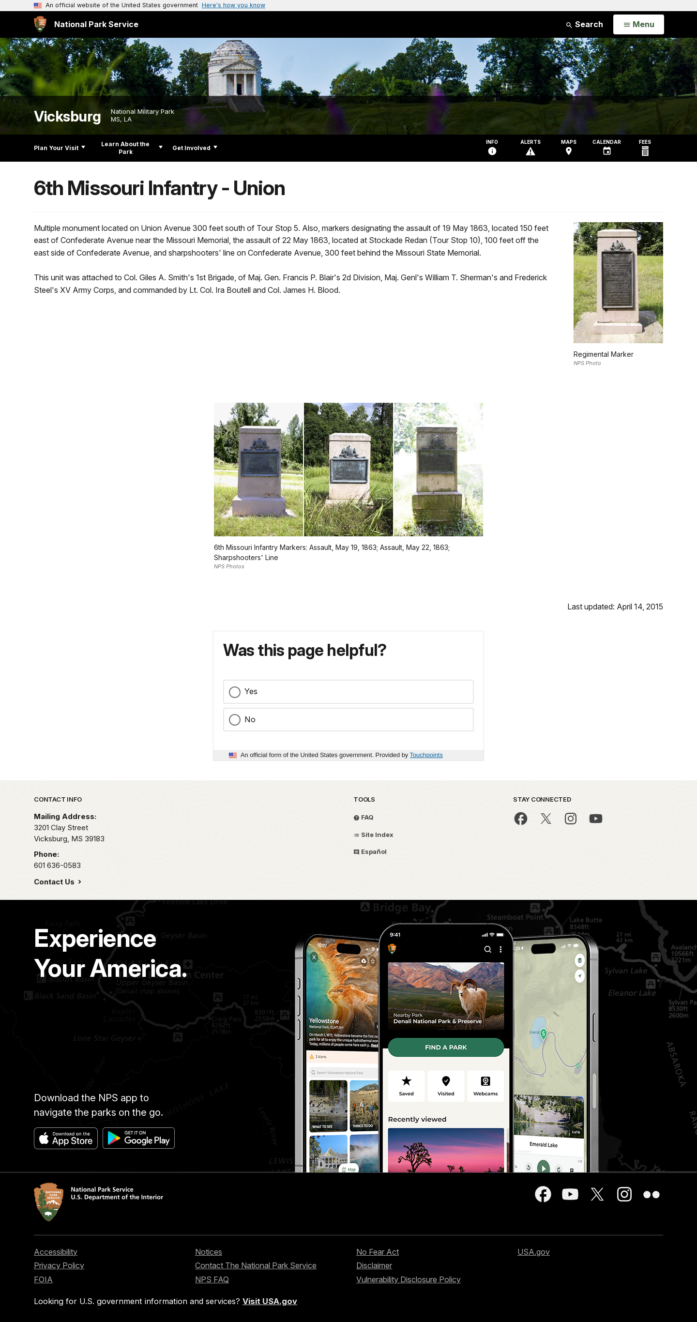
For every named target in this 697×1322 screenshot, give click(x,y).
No (250, 719)
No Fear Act (377, 1252)
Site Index (373, 834)
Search (584, 24)
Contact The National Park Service (256, 1265)
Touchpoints (426, 755)
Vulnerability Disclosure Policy (408, 1279)
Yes (251, 691)
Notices (208, 1252)
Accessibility (55, 1252)
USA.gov (533, 1252)
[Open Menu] (638, 25)
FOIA (43, 1279)
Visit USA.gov (269, 1301)
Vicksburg (67, 116)
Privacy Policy (59, 1265)
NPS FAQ (212, 1279)
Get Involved (194, 148)
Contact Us (55, 881)
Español (370, 851)
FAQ (363, 817)
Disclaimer (374, 1265)
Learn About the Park (132, 147)
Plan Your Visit (59, 148)
